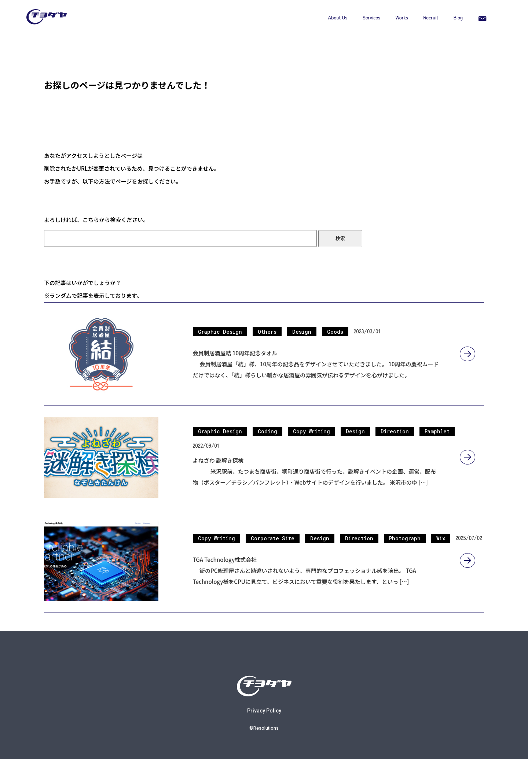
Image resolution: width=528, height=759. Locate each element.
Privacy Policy (264, 704)
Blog (458, 17)
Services (371, 17)
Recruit (430, 17)
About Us (338, 17)
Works (402, 17)
